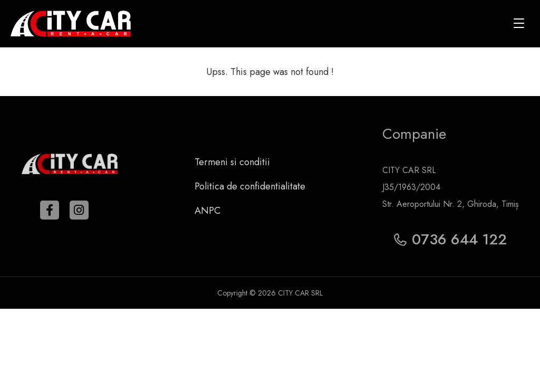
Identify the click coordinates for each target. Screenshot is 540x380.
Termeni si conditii (232, 162)
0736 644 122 (450, 239)
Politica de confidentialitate (250, 186)
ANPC (207, 210)
